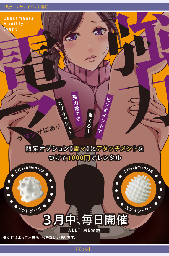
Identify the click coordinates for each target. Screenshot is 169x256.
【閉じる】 (83, 249)
